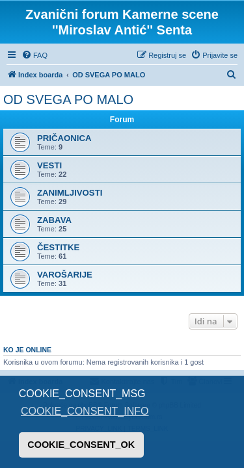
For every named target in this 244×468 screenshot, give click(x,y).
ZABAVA (54, 220)
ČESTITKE (58, 247)
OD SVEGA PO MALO (68, 99)
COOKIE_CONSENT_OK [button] (81, 444)
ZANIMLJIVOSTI (69, 193)
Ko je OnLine (27, 350)
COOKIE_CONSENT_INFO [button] (84, 411)
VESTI (49, 165)
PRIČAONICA (64, 138)
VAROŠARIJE (64, 275)
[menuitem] (34, 55)
